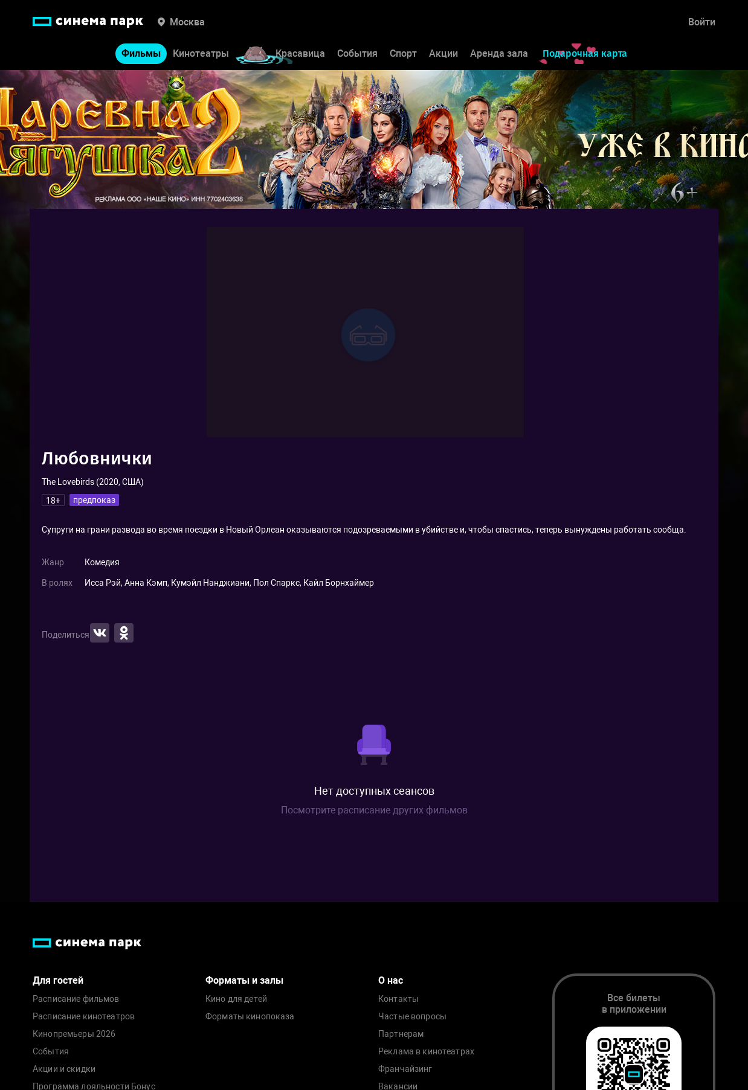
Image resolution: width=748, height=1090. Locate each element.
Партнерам (401, 1034)
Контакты (398, 999)
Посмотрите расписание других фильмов (374, 810)
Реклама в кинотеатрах (426, 1051)
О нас (390, 980)
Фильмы (141, 53)
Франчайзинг (405, 1069)
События (357, 53)
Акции (443, 53)
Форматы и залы (244, 980)
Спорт (403, 53)
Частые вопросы (412, 1016)
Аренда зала (499, 53)
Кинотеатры (201, 53)
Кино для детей (236, 999)
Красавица (300, 53)
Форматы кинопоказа (250, 1016)
